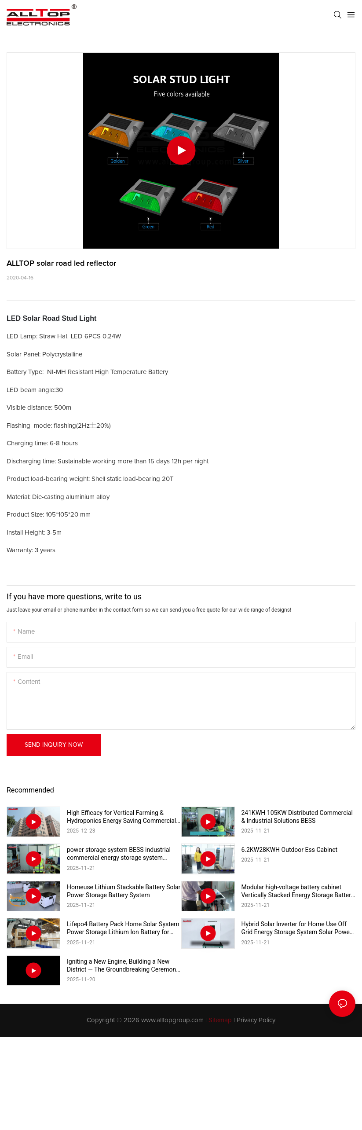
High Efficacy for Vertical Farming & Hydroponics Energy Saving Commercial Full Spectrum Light (121, 817)
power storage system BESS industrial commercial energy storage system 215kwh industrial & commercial (119, 854)
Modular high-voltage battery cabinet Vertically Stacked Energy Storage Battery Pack (297, 891)
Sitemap (220, 1020)
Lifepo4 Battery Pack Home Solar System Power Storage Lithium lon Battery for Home (123, 928)
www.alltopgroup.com (172, 1020)
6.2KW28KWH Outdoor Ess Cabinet (289, 849)
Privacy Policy (256, 1020)
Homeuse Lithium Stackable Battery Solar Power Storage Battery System (123, 891)
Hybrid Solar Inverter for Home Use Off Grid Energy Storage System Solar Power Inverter (296, 928)
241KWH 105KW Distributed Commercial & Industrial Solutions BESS (297, 816)
